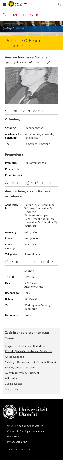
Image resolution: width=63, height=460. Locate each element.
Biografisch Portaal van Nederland (25, 346)
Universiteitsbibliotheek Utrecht (25, 425)
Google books (12, 389)
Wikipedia (11, 378)
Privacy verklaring (17, 441)
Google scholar (13, 383)
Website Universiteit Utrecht (22, 373)
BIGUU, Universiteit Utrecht (21, 367)
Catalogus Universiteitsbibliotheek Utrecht (30, 362)
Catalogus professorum (23, 14)
